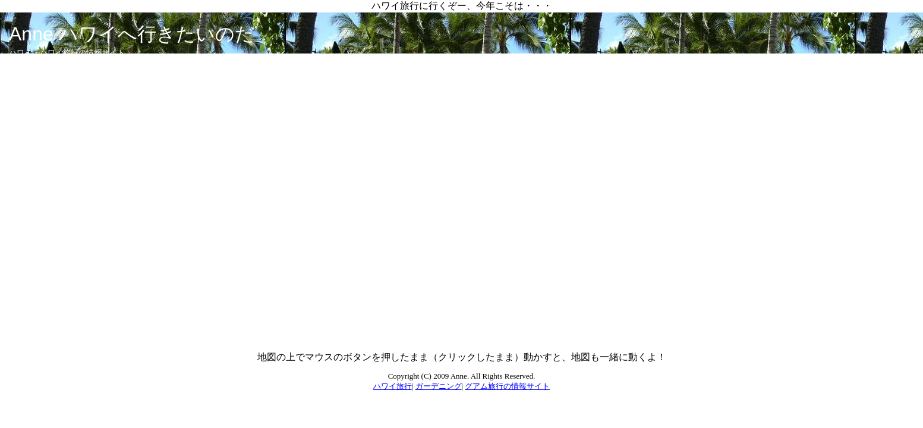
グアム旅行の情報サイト (507, 386)
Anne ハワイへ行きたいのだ (131, 34)
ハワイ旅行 (392, 386)
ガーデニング (438, 386)
